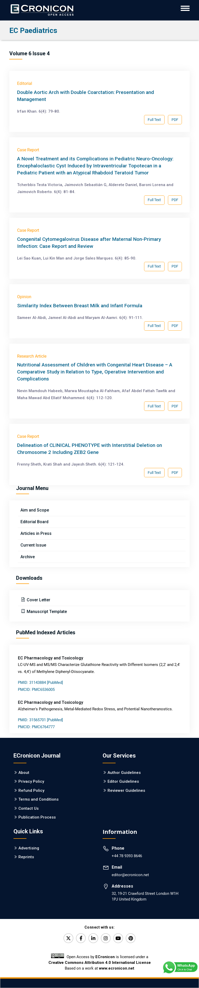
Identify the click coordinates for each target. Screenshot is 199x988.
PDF (175, 120)
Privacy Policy (31, 781)
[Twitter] (68, 938)
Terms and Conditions (38, 799)
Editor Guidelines (123, 781)
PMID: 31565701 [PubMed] (40, 720)
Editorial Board (34, 521)
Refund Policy (31, 790)
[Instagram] (106, 938)
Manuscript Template (46, 611)
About (23, 772)
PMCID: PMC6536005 (36, 689)
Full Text (154, 120)
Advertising (28, 848)
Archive (27, 556)
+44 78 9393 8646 (127, 856)
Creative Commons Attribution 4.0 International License (99, 962)
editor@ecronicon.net (130, 875)
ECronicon (105, 957)
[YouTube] (118, 938)
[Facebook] (81, 938)
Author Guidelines (124, 772)
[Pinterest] (131, 938)
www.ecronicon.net (116, 968)
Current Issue (33, 545)
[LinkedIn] (93, 938)
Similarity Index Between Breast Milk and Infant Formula (79, 306)
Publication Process (37, 817)
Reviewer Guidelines (126, 790)
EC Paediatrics (33, 30)
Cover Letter (38, 599)
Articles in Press (36, 533)
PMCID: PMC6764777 (36, 727)
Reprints (26, 857)
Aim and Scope (34, 510)
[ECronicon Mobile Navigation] (185, 8)
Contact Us (28, 808)
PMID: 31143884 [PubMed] (40, 682)
